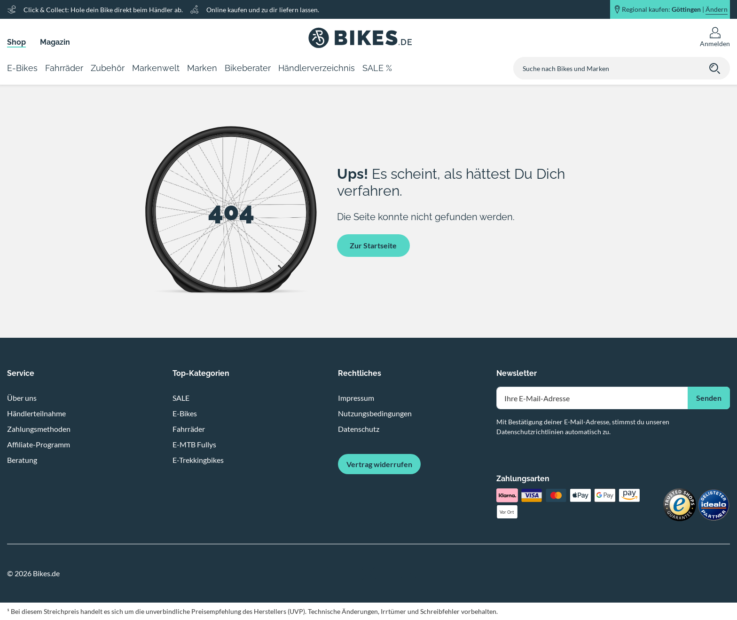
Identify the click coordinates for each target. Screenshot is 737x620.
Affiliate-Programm (38, 444)
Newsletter (516, 373)
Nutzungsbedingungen (375, 413)
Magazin (55, 42)
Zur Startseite (373, 245)
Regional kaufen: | (675, 9)
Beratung (22, 459)
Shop (16, 42)
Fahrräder (188, 428)
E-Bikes (184, 413)
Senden (708, 397)
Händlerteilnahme (36, 413)
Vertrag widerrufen (379, 464)
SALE (180, 397)
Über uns (22, 397)
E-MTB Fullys (194, 444)
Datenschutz (358, 428)
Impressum (356, 397)
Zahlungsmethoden (39, 428)
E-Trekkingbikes (198, 459)
